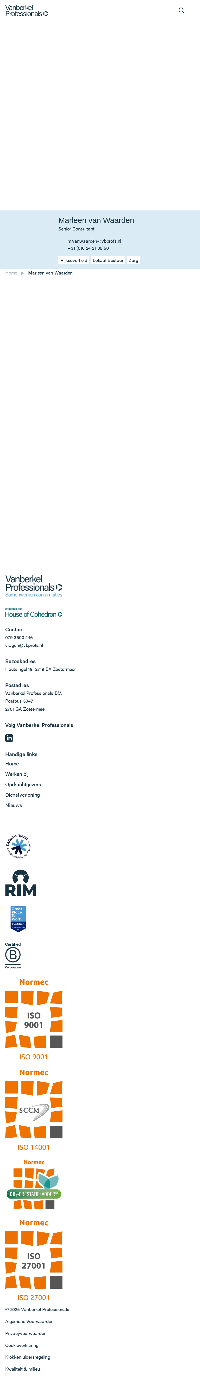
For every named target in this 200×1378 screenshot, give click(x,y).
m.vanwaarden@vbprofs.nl (94, 241)
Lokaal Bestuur (108, 260)
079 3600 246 (19, 637)
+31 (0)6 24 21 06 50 (88, 248)
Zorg (133, 260)
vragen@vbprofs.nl (24, 645)
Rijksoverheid (73, 260)
